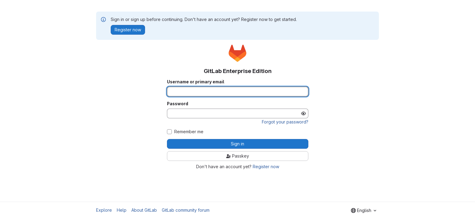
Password (177, 103)
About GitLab (144, 210)
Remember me (188, 131)
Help (122, 210)
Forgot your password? (285, 121)
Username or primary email (195, 81)
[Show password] (303, 113)
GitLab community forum (186, 210)
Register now (266, 166)
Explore (104, 210)
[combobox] (363, 210)
